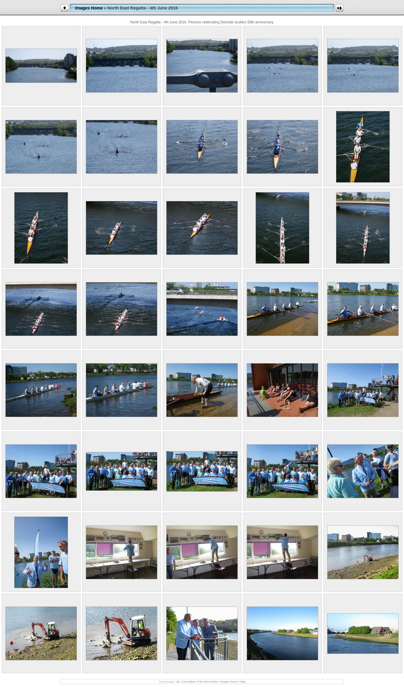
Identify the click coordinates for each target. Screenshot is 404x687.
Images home (228, 681)
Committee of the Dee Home (200, 681)
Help (242, 681)
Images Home (89, 8)
